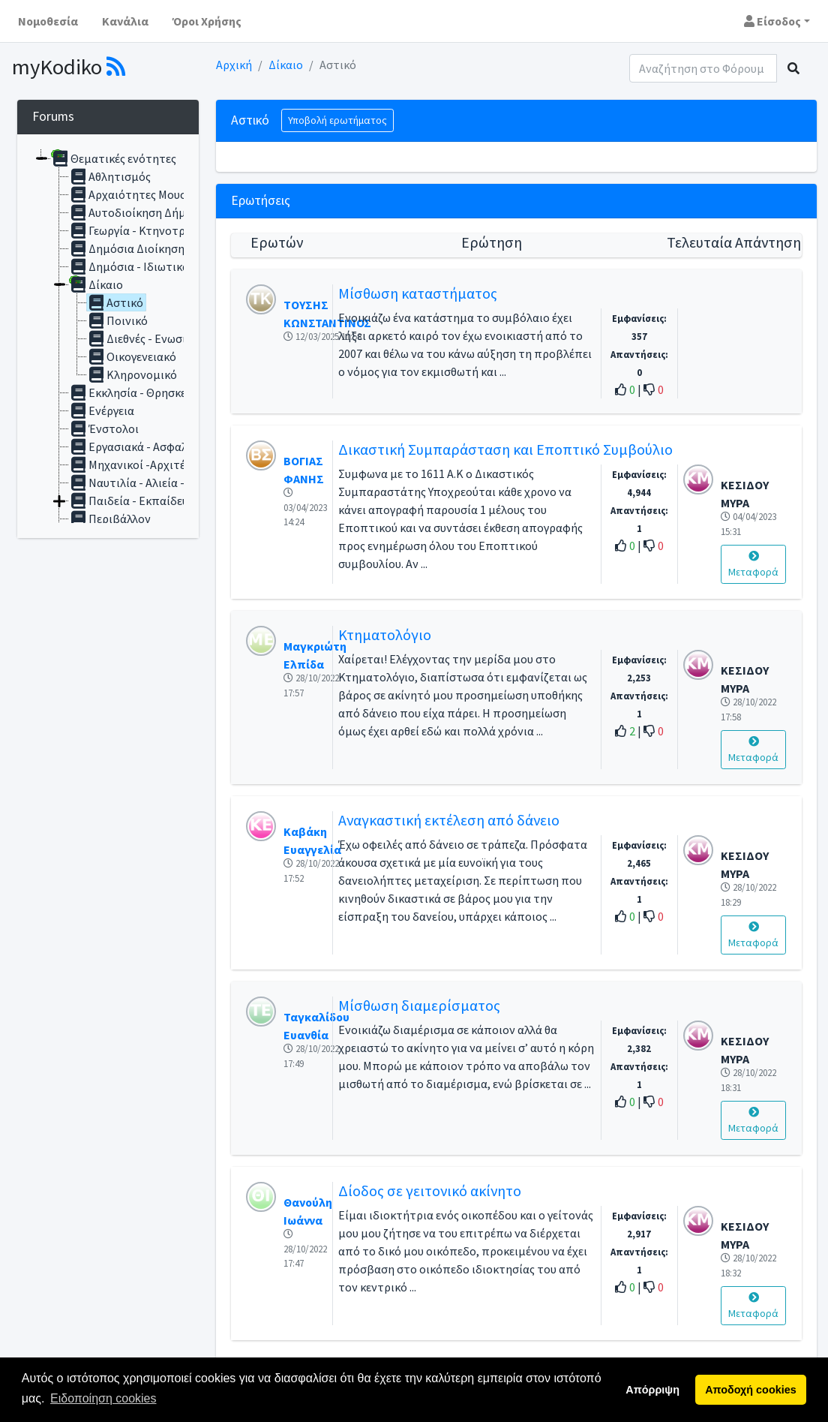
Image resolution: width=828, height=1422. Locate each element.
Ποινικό (117, 320)
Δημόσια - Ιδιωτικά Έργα (143, 266)
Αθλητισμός (110, 176)
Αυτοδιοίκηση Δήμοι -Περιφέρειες (168, 212)
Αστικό (115, 302)
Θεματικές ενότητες (113, 158)
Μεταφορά (753, 565)
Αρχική (234, 64)
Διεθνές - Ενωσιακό (146, 338)
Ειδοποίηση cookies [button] (103, 1398)
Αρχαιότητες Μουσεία (135, 194)
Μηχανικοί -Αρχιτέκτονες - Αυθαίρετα (177, 464)
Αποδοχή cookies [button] (750, 1390)
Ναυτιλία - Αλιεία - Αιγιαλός (150, 482)
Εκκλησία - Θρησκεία (132, 392)
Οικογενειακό (131, 356)
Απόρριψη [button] (653, 1390)
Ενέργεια (101, 410)
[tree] (108, 336)
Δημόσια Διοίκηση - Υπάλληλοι (158, 248)
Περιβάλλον (110, 519)
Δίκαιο (285, 64)
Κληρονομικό (132, 374)
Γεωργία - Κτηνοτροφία (140, 230)
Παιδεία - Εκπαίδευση (135, 501)
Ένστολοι (104, 428)
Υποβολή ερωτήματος (337, 120)
